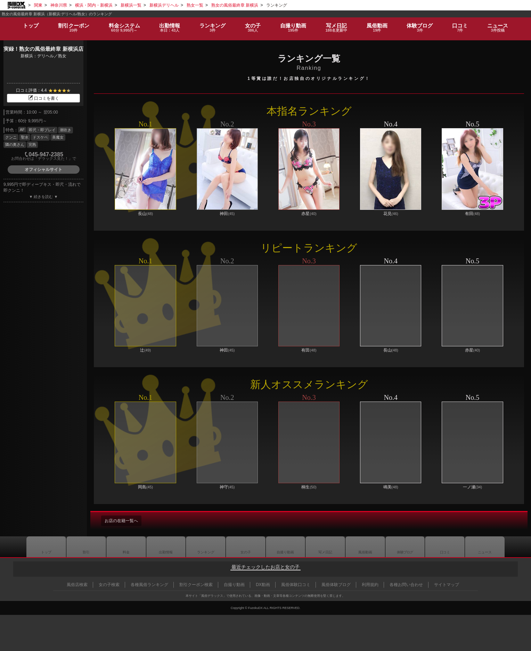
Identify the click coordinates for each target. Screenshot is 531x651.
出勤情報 (165, 546)
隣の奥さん (14, 144)
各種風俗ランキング (149, 584)
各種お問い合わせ (406, 584)
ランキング (211, 25)
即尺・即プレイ (42, 130)
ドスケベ (40, 137)
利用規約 (370, 584)
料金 (122, 25)
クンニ (11, 137)
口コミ (462, 25)
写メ (336, 25)
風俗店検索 (77, 584)
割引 (72, 25)
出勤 (167, 25)
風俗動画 (378, 25)
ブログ (421, 25)
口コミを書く (43, 98)
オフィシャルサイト (43, 169)
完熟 (32, 144)
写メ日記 (325, 546)
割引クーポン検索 (196, 584)
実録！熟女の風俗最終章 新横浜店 (43, 49)
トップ (28, 22)
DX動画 (263, 584)
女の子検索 (109, 584)
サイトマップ (446, 584)
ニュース (500, 25)
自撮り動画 (285, 546)
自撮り (292, 25)
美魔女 (58, 137)
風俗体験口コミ (295, 584)
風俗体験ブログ (336, 584)
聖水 (24, 137)
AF (22, 129)
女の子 (251, 25)
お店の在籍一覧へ (124, 521)
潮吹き (65, 130)
